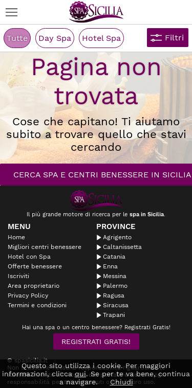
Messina (114, 276)
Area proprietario (33, 285)
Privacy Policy (28, 295)
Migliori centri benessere (44, 246)
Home (16, 237)
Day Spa (54, 38)
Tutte (17, 38)
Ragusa (113, 295)
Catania (114, 256)
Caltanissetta (122, 246)
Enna (110, 266)
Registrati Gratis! (96, 341)
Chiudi (121, 382)
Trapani (114, 314)
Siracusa (116, 305)
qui (80, 374)
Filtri (174, 37)
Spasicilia (96, 12)
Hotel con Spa (29, 256)
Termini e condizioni (37, 305)
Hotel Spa (101, 38)
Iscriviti (18, 276)
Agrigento (117, 237)
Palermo (115, 285)
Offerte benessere (35, 266)
